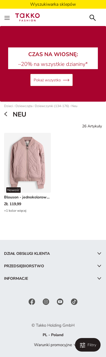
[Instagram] (46, 301)
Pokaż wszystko (51, 80)
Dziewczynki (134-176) (52, 106)
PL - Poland (53, 334)
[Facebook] (32, 301)
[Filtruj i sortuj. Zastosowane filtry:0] (88, 345)
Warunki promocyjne (53, 345)
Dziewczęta (23, 106)
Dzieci (8, 106)
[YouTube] (60, 301)
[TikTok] (74, 301)
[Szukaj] (93, 17)
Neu (74, 106)
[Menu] (7, 17)
